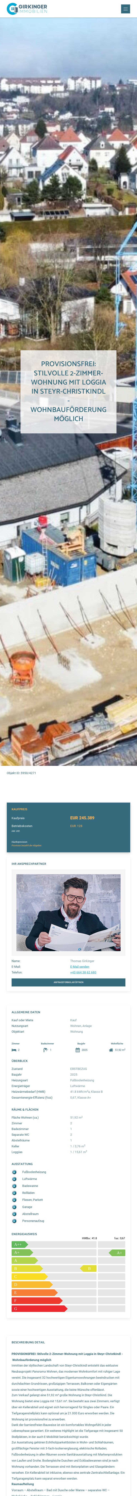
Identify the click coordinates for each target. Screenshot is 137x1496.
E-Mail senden (79, 966)
